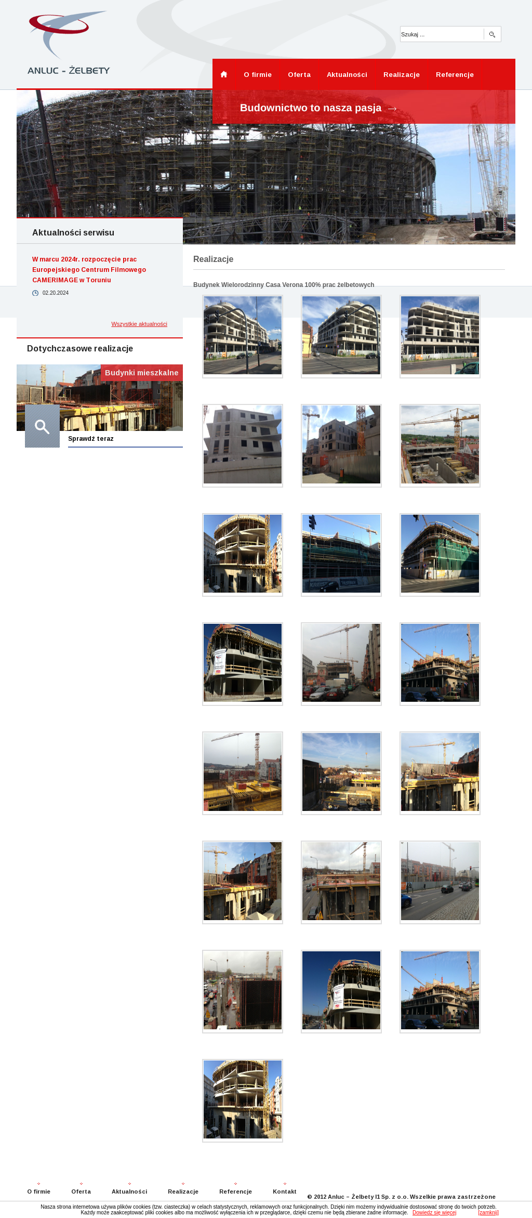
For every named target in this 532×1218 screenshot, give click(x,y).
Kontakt (285, 1191)
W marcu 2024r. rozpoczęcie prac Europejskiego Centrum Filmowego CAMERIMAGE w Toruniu (89, 269)
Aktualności (347, 74)
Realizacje (401, 74)
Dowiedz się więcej (434, 1212)
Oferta (299, 74)
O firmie (258, 74)
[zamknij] (488, 1212)
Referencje (455, 74)
